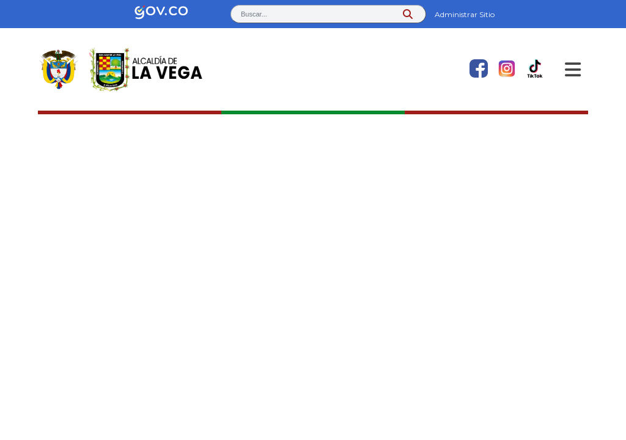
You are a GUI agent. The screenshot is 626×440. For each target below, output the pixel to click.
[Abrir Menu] (573, 69)
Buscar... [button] (254, 14)
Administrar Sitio (465, 14)
